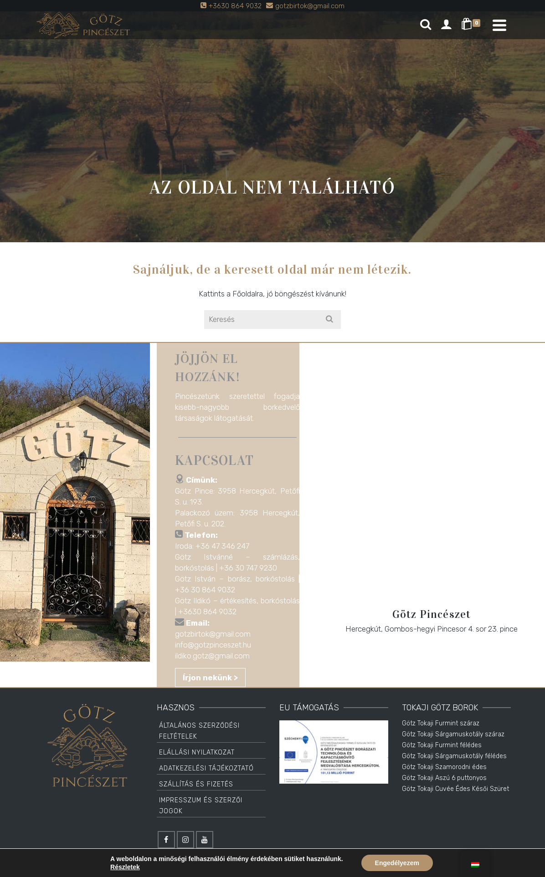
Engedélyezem (397, 863)
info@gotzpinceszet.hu (216, 644)
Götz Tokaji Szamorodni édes (444, 767)
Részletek (125, 867)
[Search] (426, 25)
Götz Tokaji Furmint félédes (442, 745)
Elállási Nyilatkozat (197, 752)
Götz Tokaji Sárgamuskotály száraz (453, 734)
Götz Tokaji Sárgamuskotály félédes (454, 756)
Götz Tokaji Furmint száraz (440, 723)
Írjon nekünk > (213, 677)
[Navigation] (499, 25)
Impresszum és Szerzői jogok (200, 805)
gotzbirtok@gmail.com (215, 633)
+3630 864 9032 (210, 611)
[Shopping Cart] (472, 25)
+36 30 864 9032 (208, 589)
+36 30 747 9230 (251, 567)
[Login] (446, 25)
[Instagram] (185, 839)
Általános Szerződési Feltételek (199, 731)
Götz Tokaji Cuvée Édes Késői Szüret (455, 789)
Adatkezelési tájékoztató (206, 768)
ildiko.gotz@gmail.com (215, 655)
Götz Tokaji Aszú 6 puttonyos (444, 778)
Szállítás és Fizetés (196, 784)
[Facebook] (166, 839)
